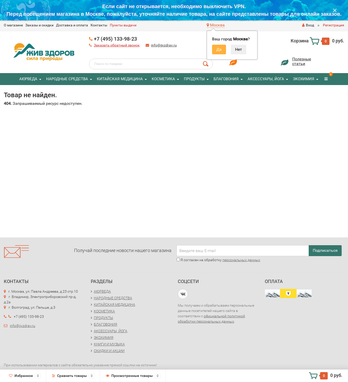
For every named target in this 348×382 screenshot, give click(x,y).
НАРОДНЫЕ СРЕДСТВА (67, 79)
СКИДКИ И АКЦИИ (109, 351)
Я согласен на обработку (218, 260)
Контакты (99, 25)
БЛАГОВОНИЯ (226, 79)
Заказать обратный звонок (117, 45)
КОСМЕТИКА (163, 79)
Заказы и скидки (39, 25)
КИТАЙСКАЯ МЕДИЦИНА (120, 79)
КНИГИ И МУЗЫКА (109, 344)
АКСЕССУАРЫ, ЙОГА (266, 79)
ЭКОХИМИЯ (303, 79)
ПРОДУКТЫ (194, 79)
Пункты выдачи (123, 25)
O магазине (13, 25)
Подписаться (325, 250)
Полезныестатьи (301, 61)
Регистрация (333, 25)
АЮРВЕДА (28, 79)
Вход (308, 25)
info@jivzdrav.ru (164, 45)
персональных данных (241, 260)
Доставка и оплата (72, 25)
